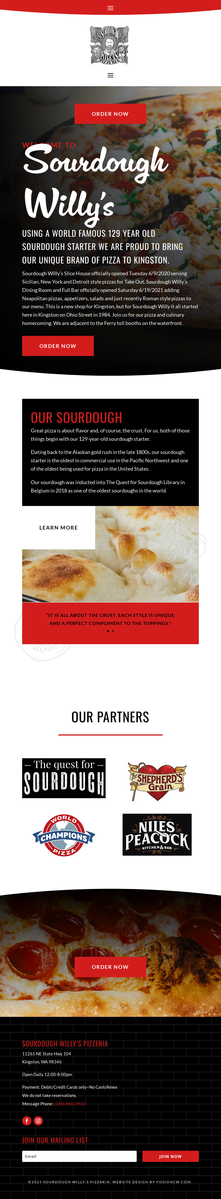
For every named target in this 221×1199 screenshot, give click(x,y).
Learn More (58, 527)
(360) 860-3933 (69, 1103)
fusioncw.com (174, 1182)
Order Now (110, 114)
